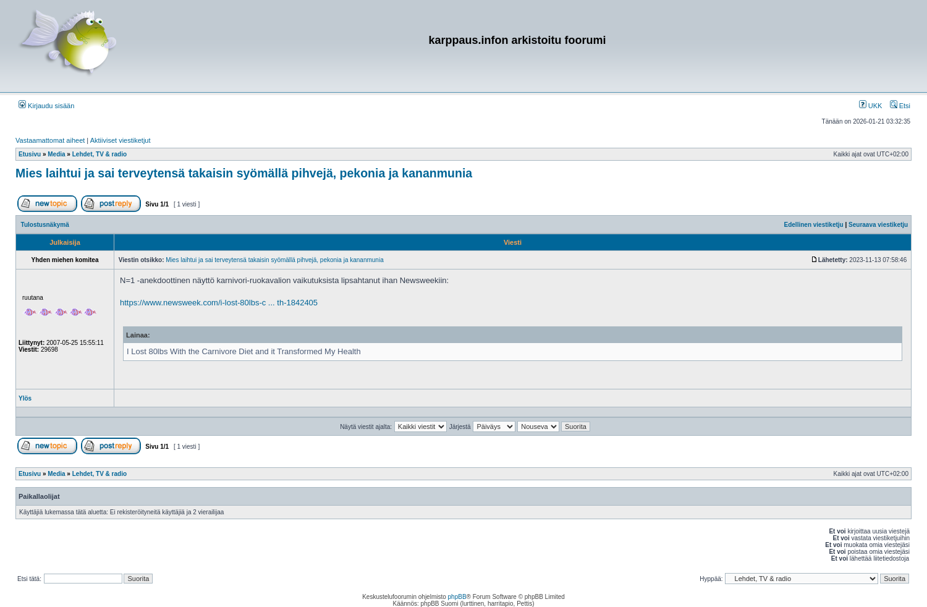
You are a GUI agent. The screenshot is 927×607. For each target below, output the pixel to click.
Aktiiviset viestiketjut (120, 140)
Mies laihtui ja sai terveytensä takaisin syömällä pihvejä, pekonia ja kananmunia (243, 173)
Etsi (900, 105)
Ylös (25, 398)
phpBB (457, 596)
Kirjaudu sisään (46, 105)
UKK (871, 105)
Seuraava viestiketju (878, 224)
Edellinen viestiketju (814, 224)
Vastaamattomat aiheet (50, 140)
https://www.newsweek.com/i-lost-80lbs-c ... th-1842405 (219, 302)
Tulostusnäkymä (45, 224)
